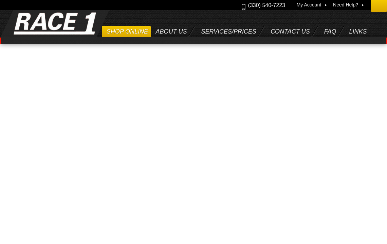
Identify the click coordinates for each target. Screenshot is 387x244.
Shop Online (127, 31)
